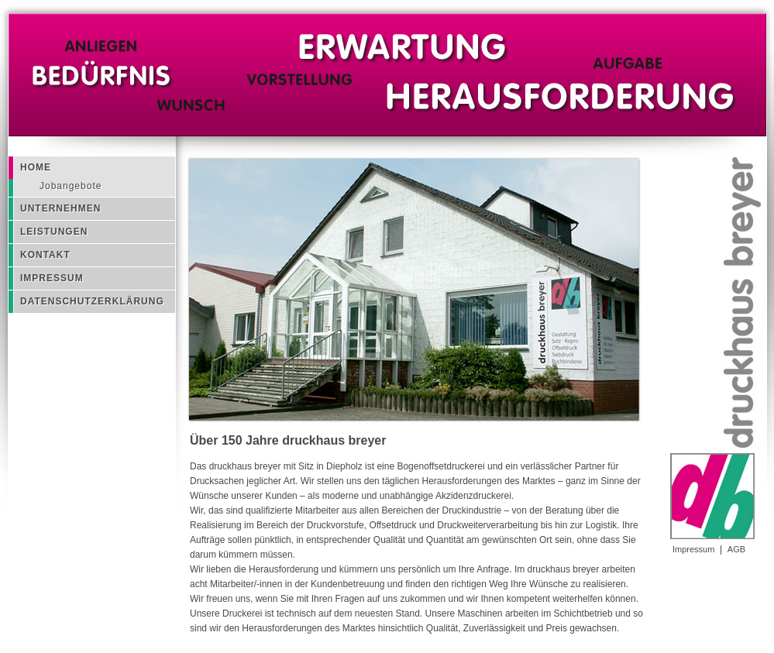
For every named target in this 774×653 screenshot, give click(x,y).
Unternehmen (60, 208)
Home (35, 167)
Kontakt (45, 254)
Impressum (693, 549)
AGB (736, 549)
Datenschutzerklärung (92, 301)
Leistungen (54, 231)
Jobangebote (70, 185)
